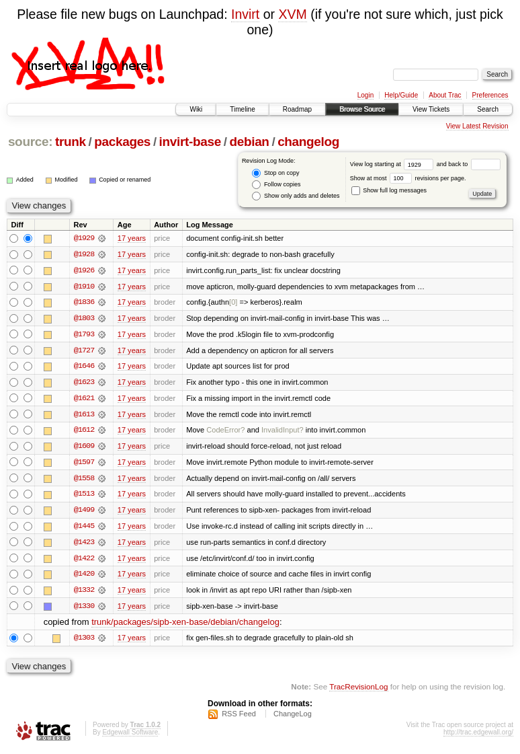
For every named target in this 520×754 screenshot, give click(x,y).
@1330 (84, 609)
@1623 (84, 383)
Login (365, 95)
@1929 (84, 238)
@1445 (84, 528)
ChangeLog (292, 718)
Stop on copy (275, 173)
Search (488, 109)
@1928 (84, 254)
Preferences (490, 95)
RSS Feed (239, 718)
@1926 (84, 270)
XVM (292, 14)
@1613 (84, 415)
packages (122, 142)
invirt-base (190, 142)
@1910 (84, 286)
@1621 (84, 399)
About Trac (445, 95)
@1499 (84, 512)
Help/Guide (401, 95)
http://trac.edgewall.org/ (478, 736)
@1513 (84, 496)
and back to (469, 164)
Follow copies (276, 184)
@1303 (84, 641)
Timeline (242, 109)
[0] (233, 303)
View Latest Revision (477, 126)
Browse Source (362, 109)
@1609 (84, 448)
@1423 (84, 544)
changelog (308, 142)
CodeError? (225, 432)
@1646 (84, 367)
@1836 (84, 302)
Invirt (245, 14)
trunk (70, 142)
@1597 (84, 464)
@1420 (84, 577)
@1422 (84, 561)
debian (249, 142)
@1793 (84, 335)
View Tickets (431, 109)
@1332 (84, 593)
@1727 (84, 351)
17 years (132, 238)
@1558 (84, 480)
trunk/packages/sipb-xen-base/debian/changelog (185, 626)
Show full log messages (389, 190)
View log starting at (393, 164)
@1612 (84, 431)
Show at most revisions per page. (408, 178)
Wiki (195, 109)
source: (30, 142)
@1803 (84, 318)
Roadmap (297, 109)
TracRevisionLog (358, 690)
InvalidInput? (282, 432)
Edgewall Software (130, 736)
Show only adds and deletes (295, 196)
